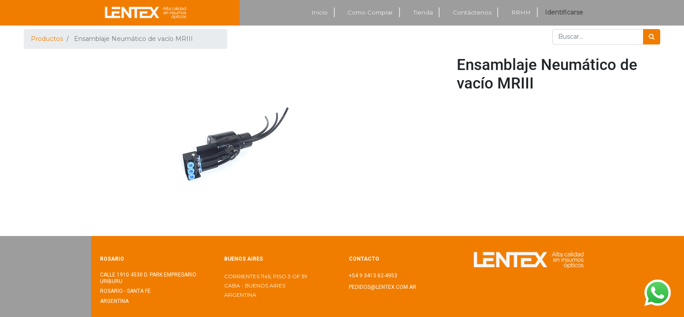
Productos (47, 39)
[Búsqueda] (651, 36)
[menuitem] (320, 12)
